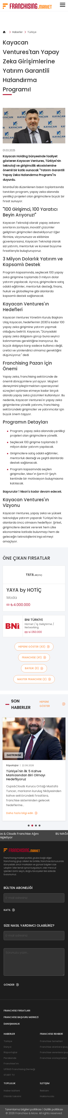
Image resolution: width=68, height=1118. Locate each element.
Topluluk (9, 1083)
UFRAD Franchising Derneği (19, 1069)
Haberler (17, 32)
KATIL (9, 910)
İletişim (45, 1083)
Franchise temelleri (51, 1041)
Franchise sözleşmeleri (53, 1058)
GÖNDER (11, 985)
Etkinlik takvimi (12, 1096)
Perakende (10, 1058)
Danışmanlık (12, 1024)
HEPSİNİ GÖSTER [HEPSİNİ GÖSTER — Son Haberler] (52, 704)
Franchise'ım (11, 1063)
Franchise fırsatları (17, 1010)
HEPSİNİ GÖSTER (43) (34, 646)
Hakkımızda (47, 1096)
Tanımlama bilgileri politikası (23, 1109)
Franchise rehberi (51, 1034)
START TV (9, 1075)
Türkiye (31, 32)
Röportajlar (10, 1052)
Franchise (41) (34, 657)
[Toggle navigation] (62, 5)
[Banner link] (34, 20)
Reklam (44, 1090)
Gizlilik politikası (53, 1109)
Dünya (7, 1047)
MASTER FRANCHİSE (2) (34, 679)
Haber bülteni (12, 1090)
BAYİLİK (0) (34, 668)
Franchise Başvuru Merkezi (21, 1017)
